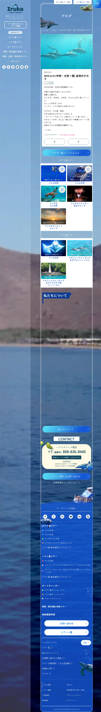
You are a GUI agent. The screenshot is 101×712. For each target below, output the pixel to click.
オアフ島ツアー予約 (63, 2)
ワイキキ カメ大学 (51, 538)
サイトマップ (71, 700)
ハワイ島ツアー (15, 42)
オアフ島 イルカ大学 (67, 134)
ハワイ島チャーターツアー (55, 594)
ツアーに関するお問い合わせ (65, 476)
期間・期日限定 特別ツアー (15, 51)
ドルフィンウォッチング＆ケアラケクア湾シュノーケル (67, 570)
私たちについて (65, 429)
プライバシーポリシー (74, 695)
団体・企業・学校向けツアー (15, 56)
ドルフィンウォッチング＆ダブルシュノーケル (67, 565)
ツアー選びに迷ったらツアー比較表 (15, 25)
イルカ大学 (49, 83)
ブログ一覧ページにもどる (65, 153)
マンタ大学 (48, 560)
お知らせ (69, 685)
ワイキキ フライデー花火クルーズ (58, 543)
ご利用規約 (45, 695)
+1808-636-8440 (67, 451)
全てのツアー (15, 32)
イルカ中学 (48, 530)
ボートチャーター (15, 46)
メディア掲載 (46, 690)
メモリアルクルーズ (52, 598)
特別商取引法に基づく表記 (75, 690)
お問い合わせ (15, 61)
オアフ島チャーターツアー (55, 590)
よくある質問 (46, 685)
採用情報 (45, 700)
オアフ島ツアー (15, 37)
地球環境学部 (48, 614)
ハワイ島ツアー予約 (82, 2)
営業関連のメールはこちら (65, 482)
